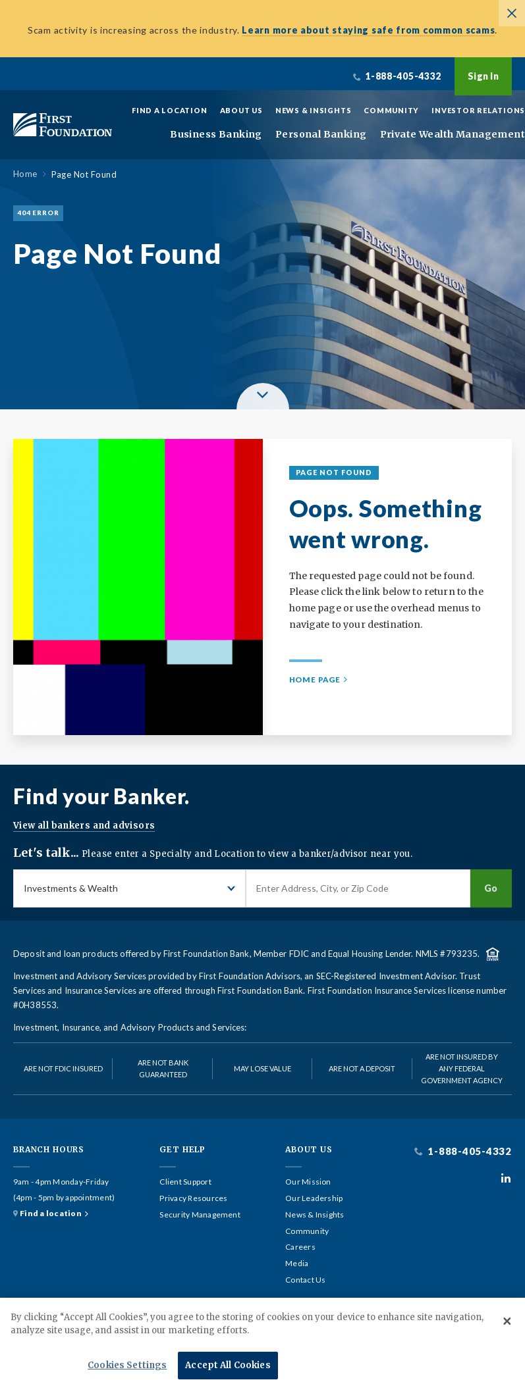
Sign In (483, 76)
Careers (300, 1247)
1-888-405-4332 (469, 1151)
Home (25, 174)
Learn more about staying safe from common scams (368, 30)
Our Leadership (314, 1198)
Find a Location (169, 110)
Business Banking (216, 134)
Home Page (315, 679)
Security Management (199, 1214)
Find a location (51, 1213)
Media (296, 1263)
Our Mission (308, 1182)
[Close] (507, 1337)
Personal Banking (321, 134)
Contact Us (305, 1280)
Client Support (185, 1182)
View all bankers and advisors (84, 825)
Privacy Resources (193, 1198)
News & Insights (313, 110)
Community (391, 110)
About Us (241, 110)
